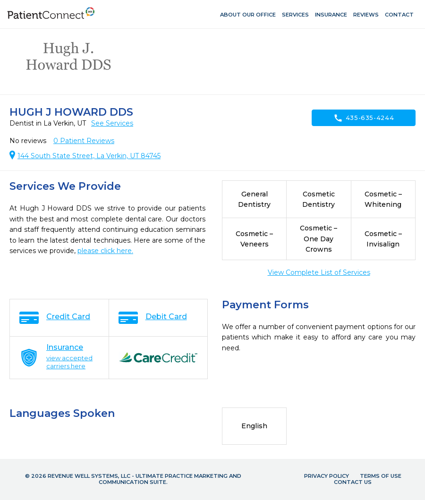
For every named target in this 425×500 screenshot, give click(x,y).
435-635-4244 (363, 118)
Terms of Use (380, 476)
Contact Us (353, 482)
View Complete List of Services (319, 272)
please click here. (105, 250)
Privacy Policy (326, 476)
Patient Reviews (83, 140)
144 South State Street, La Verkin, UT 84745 (89, 156)
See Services (112, 123)
